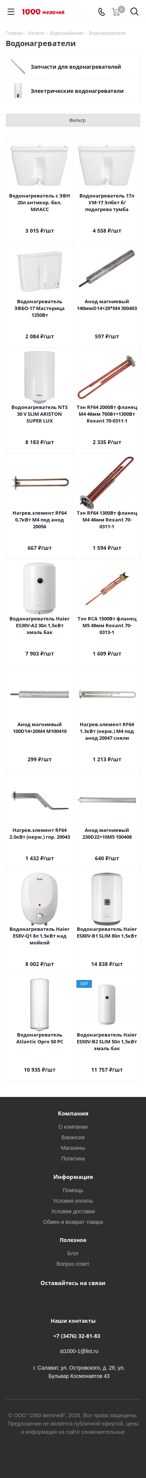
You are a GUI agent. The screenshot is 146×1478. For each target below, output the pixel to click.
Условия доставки (73, 1211)
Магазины (73, 1147)
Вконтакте (61, 1300)
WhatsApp (80, 1300)
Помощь (73, 1190)
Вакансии (73, 1137)
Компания (73, 1113)
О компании (72, 1126)
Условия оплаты (73, 1200)
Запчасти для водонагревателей (76, 66)
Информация (73, 1176)
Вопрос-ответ (73, 1263)
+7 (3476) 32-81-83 (76, 1335)
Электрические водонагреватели (77, 90)
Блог (73, 1253)
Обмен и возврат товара (73, 1221)
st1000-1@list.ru (79, 1351)
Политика (73, 1158)
